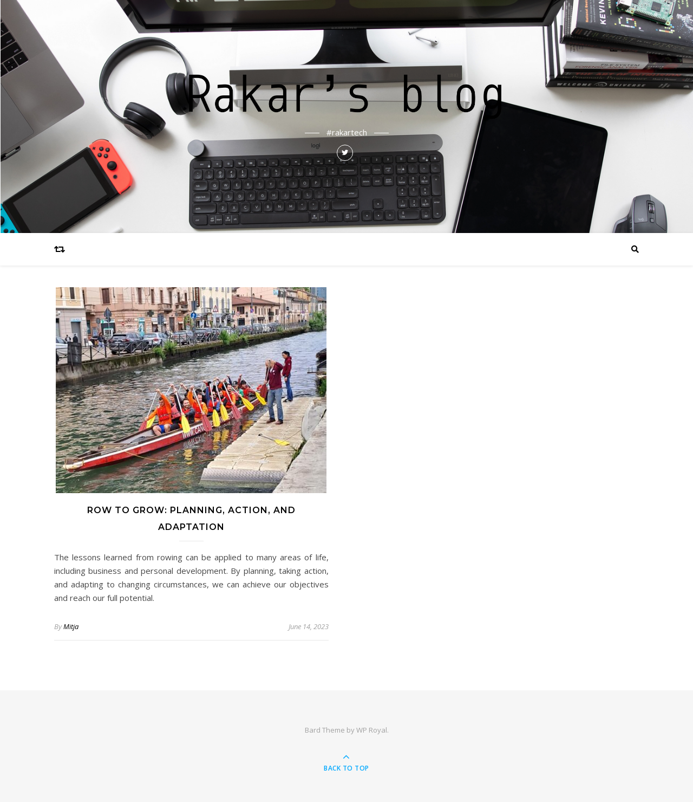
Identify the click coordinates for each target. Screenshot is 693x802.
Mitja (71, 626)
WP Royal (371, 730)
